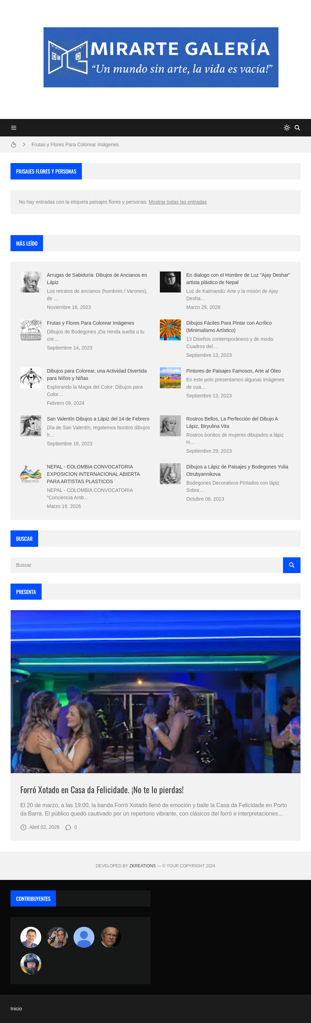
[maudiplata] (30, 963)
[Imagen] (155, 691)
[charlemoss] (110, 937)
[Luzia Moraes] (57, 937)
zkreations (142, 865)
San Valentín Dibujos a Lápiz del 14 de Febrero (98, 419)
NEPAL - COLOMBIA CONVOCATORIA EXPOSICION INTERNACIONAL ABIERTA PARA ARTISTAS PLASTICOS (93, 474)
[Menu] (13, 128)
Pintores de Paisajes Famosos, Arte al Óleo (233, 371)
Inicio (16, 1008)
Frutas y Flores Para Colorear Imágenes (75, 144)
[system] (287, 128)
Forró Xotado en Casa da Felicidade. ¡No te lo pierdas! (102, 789)
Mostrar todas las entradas (178, 202)
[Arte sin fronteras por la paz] (30, 937)
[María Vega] (83, 937)
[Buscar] (297, 128)
